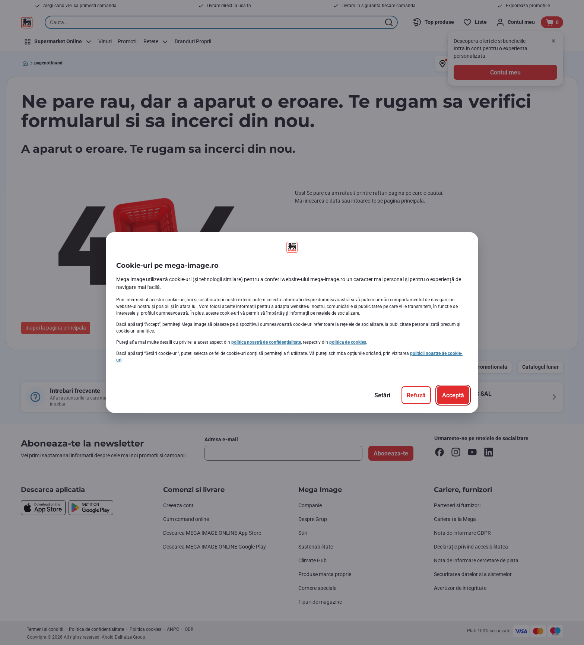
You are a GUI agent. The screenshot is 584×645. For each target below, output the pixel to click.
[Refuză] (416, 395)
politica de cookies (347, 342)
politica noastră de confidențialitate (266, 342)
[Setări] (382, 395)
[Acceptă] (453, 395)
